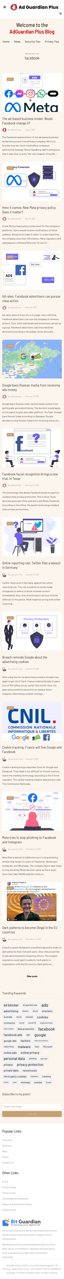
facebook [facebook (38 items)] (46, 1034)
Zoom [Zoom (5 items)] (48, 1087)
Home (6, 41)
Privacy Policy (9, 1187)
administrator (16, 129)
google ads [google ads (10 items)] (10, 1046)
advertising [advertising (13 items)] (11, 1016)
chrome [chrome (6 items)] (29, 1022)
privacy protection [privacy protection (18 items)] (30, 1070)
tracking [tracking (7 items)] (46, 1081)
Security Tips (32, 41)
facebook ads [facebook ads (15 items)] (13, 1040)
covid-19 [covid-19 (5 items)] (32, 1028)
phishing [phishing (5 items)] (32, 1063)
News (17, 41)
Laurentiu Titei (17, 585)
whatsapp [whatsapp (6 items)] (25, 1087)
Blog (4, 1151)
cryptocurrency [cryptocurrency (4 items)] (46, 1028)
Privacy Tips (52, 41)
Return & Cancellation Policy (17, 1204)
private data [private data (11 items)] (11, 1075)
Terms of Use (9, 1192)
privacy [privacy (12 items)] (8, 1069)
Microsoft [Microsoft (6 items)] (47, 1052)
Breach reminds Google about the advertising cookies (24, 670)
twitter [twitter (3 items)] (6, 1087)
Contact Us (8, 1162)
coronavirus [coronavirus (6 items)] (9, 1028)
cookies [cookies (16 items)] (42, 1022)
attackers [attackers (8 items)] (47, 1016)
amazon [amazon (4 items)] (25, 1016)
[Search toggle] (59, 13)
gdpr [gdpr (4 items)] (28, 1040)
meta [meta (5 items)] (37, 1052)
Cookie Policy (9, 1209)
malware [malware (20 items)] (24, 1052)
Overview (7, 1140)
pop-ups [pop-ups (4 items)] (44, 1064)
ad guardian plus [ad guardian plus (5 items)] (30, 1010)
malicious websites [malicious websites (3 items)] (41, 1046)
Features (7, 1145)
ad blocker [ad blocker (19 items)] (11, 1010)
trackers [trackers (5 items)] (34, 1081)
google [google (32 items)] (40, 1040)
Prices (5, 1156)
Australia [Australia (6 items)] (8, 1022)
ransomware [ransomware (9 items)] (30, 1075)
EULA (5, 1181)
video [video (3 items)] (15, 1087)
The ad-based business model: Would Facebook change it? (27, 120)
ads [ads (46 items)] (44, 1010)
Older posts (32, 976)
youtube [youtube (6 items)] (38, 1087)
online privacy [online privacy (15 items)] (30, 1058)
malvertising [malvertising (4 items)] (9, 1052)
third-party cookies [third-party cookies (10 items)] (15, 1081)
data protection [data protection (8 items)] (25, 1034)
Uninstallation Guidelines (15, 1198)
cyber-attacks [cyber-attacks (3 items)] (8, 1034)
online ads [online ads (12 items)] (10, 1058)
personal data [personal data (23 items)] (14, 1064)
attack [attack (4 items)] (35, 1016)
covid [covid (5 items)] (21, 1028)
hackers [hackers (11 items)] (25, 1046)
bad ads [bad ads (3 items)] (18, 1022)
